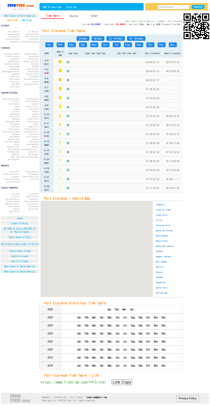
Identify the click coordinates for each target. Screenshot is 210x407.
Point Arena (33, 134)
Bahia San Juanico (11, 174)
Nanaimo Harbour (30, 61)
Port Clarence (13, 31)
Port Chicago (14, 149)
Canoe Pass (14, 86)
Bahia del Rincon (12, 203)
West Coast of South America (19, 271)
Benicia (35, 146)
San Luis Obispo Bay (29, 156)
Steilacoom (14, 114)
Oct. (150, 44)
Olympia (34, 116)
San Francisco (32, 136)
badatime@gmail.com (97, 397)
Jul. (117, 44)
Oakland (34, 139)
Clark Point (33, 39)
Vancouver (15, 76)
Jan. (49, 44)
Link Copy (122, 382)
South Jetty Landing (11, 131)
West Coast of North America (19, 266)
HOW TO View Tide (52, 7)
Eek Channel (14, 36)
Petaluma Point (13, 146)
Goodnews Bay (32, 34)
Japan (19, 218)
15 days (83, 38)
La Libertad (33, 193)
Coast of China (20, 223)
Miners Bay (33, 56)
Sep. (139, 44)
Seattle (16, 109)
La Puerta (34, 179)
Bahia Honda (14, 206)
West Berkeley (32, 144)
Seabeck (34, 103)
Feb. (60, 44)
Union (17, 106)
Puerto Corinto (32, 196)
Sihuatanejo (33, 174)
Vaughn (35, 114)
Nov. (161, 44)
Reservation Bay (13, 121)
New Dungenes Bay (11, 98)
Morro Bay (15, 156)
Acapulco (15, 176)
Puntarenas (33, 198)
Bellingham (14, 124)
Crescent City (13, 129)
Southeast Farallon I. (29, 149)
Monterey (16, 154)
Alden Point (33, 126)
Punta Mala (33, 206)
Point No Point (32, 106)
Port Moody (33, 76)
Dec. (172, 44)
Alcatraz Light (14, 139)
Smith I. (16, 101)
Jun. (105, 44)
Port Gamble (14, 103)
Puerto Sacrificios (12, 179)
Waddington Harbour (11, 71)
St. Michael (33, 31)
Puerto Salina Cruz (30, 176)
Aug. (127, 44)
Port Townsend (32, 101)
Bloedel (35, 66)
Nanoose (34, 63)
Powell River (33, 71)
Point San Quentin (12, 141)
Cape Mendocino (31, 131)
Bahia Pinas (14, 211)
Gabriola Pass (13, 61)
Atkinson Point (32, 74)
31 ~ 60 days (115, 38)
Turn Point (15, 126)
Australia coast (19, 256)
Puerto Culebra (13, 201)
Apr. (83, 44)
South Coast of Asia (19, 237)
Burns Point (14, 116)
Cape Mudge (14, 66)
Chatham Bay (32, 203)
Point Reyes (15, 136)
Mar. (71, 44)
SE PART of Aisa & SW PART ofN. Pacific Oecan (20, 230)
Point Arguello (14, 159)
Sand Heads (14, 79)
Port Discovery (32, 98)
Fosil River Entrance (30, 41)
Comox (35, 81)
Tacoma (16, 111)
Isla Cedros (14, 171)
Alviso (17, 144)
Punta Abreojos (31, 171)
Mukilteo (16, 119)
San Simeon (33, 154)
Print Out (72, 7)
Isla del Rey (33, 209)
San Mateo (33, 141)
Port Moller (14, 41)
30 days (98, 38)
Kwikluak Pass (14, 34)
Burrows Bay (33, 121)
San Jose (16, 193)
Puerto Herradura (31, 201)
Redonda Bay (32, 69)
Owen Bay (15, 84)
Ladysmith (15, 58)
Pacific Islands (19, 261)
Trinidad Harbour (31, 129)
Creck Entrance (31, 36)
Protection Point (13, 39)
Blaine (35, 124)
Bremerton (33, 109)
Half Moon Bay (13, 151)
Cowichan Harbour (11, 54)
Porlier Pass (33, 58)
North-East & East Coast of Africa (19, 244)
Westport (16, 134)
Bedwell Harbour (31, 54)
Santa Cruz (33, 151)
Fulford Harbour (13, 56)
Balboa (16, 209)
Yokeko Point (32, 119)
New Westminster (31, 79)
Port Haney (15, 81)
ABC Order (27, 20)
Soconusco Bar (13, 181)
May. (94, 44)
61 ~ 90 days (136, 38)
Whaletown (15, 69)
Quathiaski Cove (31, 84)
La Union (16, 196)
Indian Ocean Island (19, 251)
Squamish (15, 74)
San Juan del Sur (12, 198)
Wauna (35, 111)
